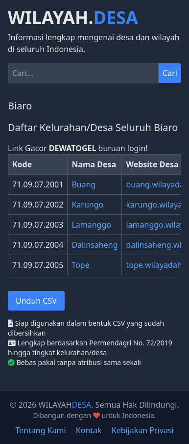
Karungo (87, 204)
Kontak (89, 430)
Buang (83, 184)
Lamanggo (91, 224)
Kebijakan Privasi (143, 430)
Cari (170, 73)
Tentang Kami (40, 430)
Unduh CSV (36, 300)
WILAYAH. (73, 17)
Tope (80, 265)
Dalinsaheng (94, 244)
